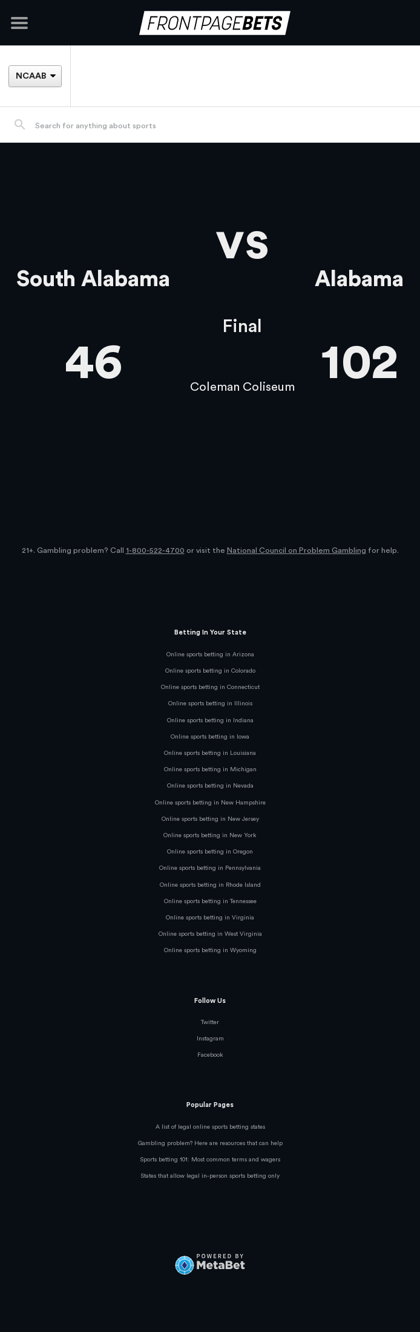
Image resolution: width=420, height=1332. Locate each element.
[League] (35, 76)
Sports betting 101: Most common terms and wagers (210, 1160)
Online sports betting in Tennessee (210, 901)
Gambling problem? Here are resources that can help (210, 1143)
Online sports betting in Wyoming (210, 950)
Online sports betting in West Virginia (210, 934)
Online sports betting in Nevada (210, 786)
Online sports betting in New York (210, 835)
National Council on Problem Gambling (296, 550)
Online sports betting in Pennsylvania (210, 868)
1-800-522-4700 (155, 550)
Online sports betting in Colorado (210, 671)
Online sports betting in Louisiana (210, 753)
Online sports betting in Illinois (210, 703)
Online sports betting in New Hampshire (210, 803)
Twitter (210, 1022)
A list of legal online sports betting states (210, 1127)
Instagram (210, 1039)
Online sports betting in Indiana (210, 720)
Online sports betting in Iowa (210, 737)
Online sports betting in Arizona (210, 654)
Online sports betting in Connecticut (210, 687)
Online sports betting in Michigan (210, 769)
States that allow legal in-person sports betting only (210, 1176)
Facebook (210, 1055)
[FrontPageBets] (210, 22)
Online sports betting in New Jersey (210, 819)
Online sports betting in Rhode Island (210, 885)
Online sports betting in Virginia (210, 918)
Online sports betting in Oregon (210, 852)
